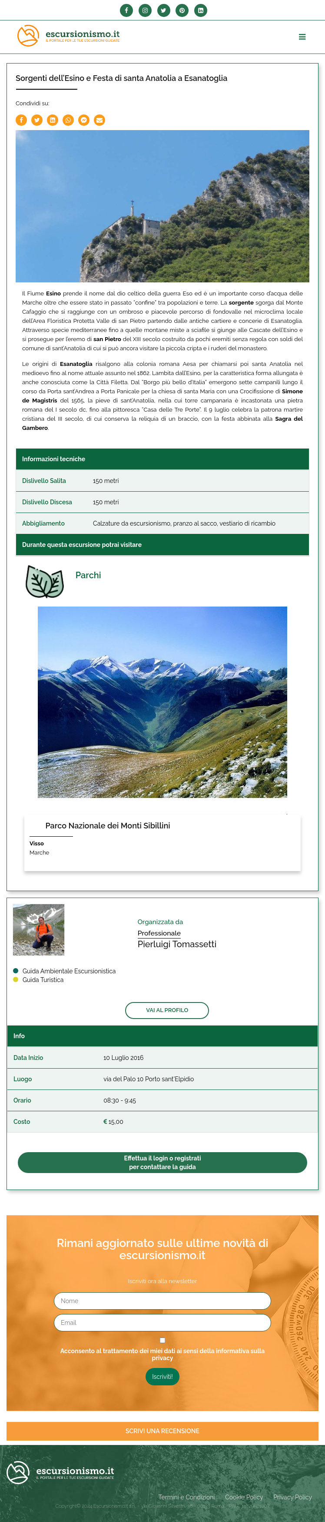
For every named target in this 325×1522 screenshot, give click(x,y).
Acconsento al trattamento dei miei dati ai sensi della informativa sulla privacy (162, 1354)
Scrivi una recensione (162, 1431)
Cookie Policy (244, 1497)
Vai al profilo (167, 1010)
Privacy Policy (292, 1497)
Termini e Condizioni (187, 1497)
